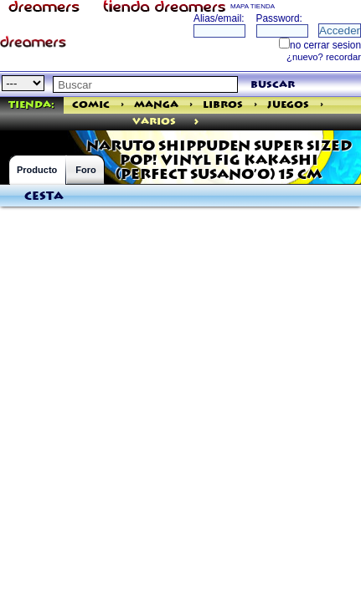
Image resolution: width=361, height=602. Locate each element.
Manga (156, 105)
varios (154, 121)
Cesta (44, 196)
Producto (37, 170)
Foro (85, 170)
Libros (223, 105)
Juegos (288, 105)
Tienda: (31, 105)
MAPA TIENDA (252, 6)
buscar (272, 84)
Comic (91, 105)
